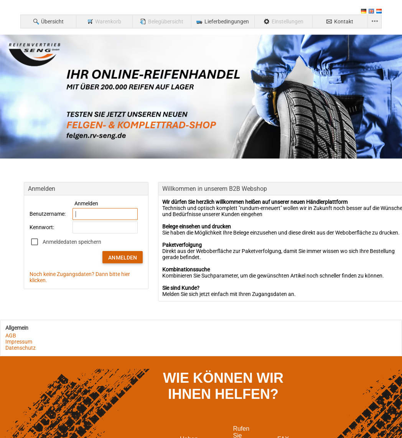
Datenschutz (20, 348)
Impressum (18, 342)
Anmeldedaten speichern (72, 242)
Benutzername (47, 214)
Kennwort (41, 227)
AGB (10, 335)
